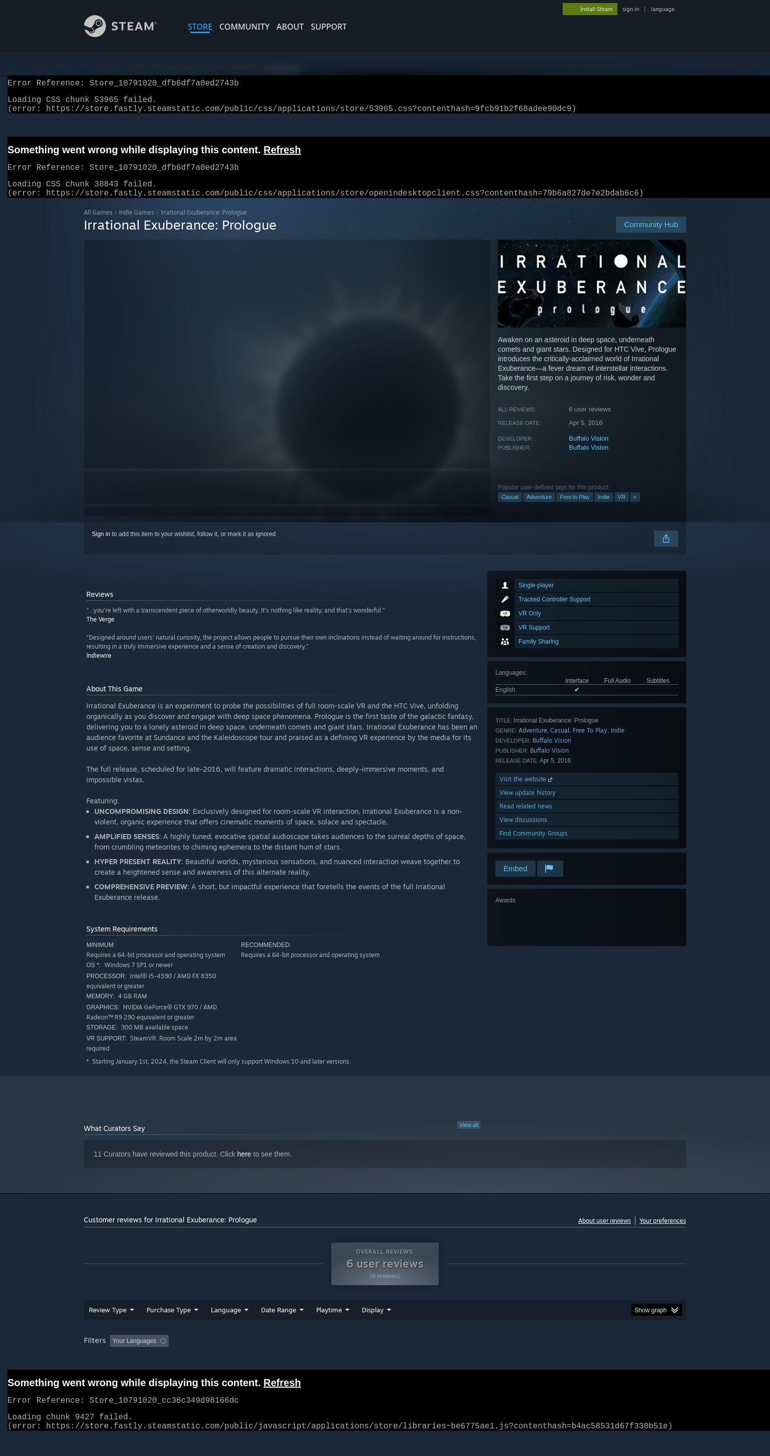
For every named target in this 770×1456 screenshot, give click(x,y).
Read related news (525, 818)
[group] (385, 1354)
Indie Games (136, 224)
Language (226, 1322)
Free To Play (590, 742)
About (290, 26)
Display (372, 1322)
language (663, 9)
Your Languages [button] (134, 1353)
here (244, 1166)
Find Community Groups (533, 845)
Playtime (329, 1322)
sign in (630, 9)
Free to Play (574, 509)
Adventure (539, 509)
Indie (604, 509)
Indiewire (98, 667)
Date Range (278, 1322)
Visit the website (526, 791)
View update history (527, 804)
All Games (98, 224)
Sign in (101, 546)
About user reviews (604, 1232)
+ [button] (634, 509)
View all (468, 1137)
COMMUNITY (244, 26)
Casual (510, 509)
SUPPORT (329, 26)
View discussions (523, 832)
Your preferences (662, 1232)
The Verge (100, 631)
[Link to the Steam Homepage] (128, 34)
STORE (200, 26)
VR (621, 509)
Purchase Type (169, 1322)
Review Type (107, 1322)
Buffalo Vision (588, 450)
